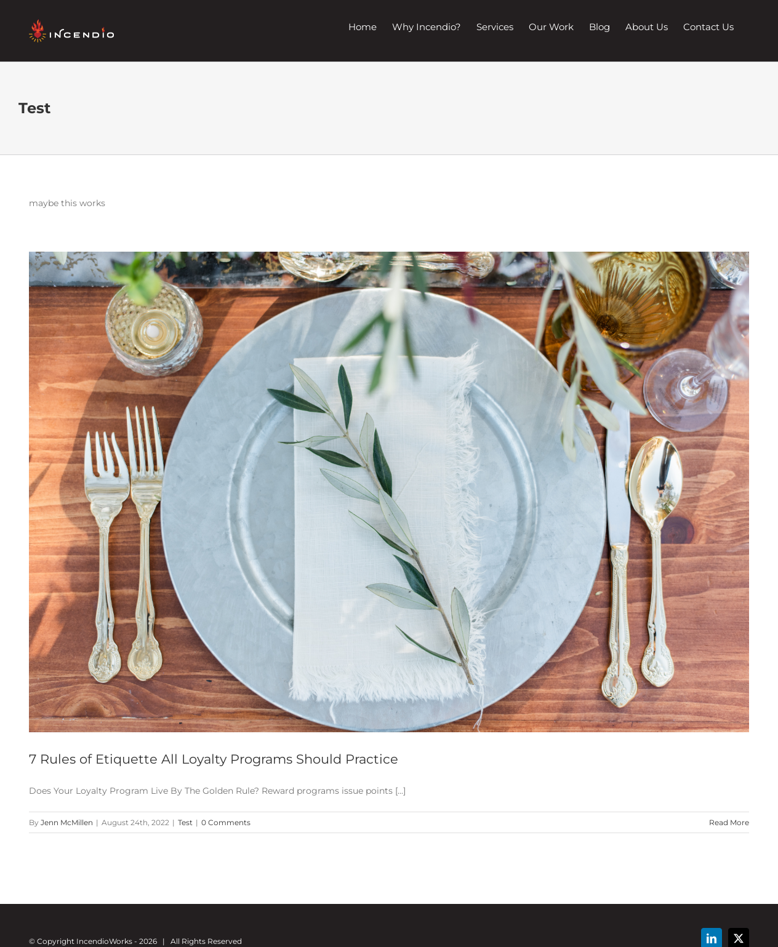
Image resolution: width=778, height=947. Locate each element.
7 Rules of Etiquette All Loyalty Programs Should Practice (213, 759)
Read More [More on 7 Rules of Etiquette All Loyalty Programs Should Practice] (729, 822)
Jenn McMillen (67, 822)
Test (185, 822)
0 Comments (226, 822)
